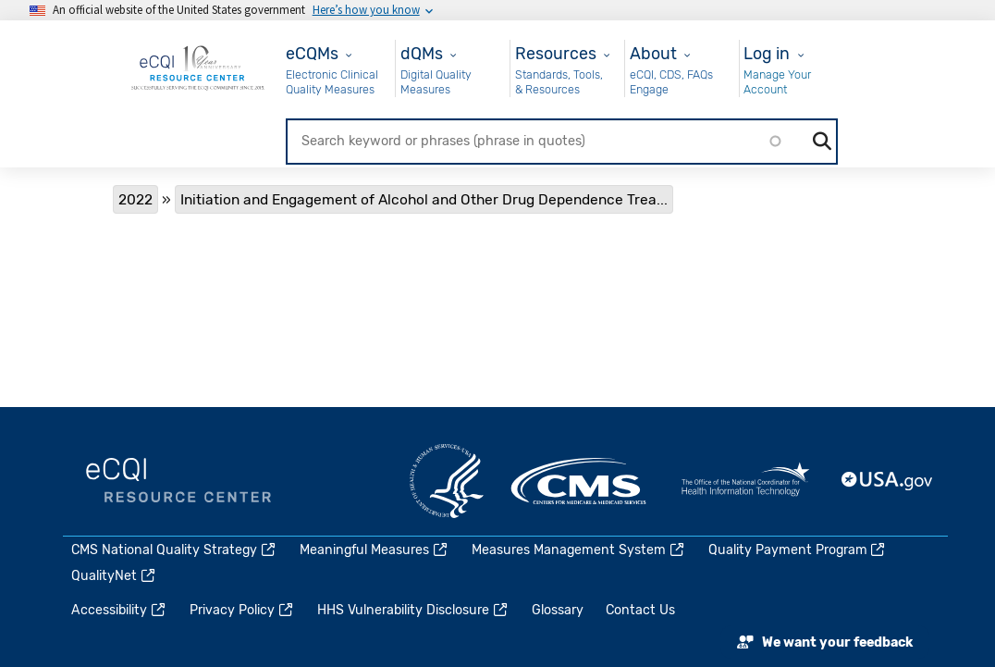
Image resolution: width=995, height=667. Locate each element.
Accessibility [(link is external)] (119, 610)
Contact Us (640, 610)
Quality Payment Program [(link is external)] (798, 550)
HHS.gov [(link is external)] (447, 481)
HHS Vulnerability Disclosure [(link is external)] (413, 610)
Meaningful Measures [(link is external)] (374, 550)
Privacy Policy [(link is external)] (242, 610)
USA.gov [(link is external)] (887, 481)
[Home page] (198, 67)
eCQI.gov (178, 481)
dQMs (421, 53)
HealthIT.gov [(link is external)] (745, 481)
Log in (766, 53)
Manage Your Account (777, 82)
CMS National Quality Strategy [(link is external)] (174, 550)
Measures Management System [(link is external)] (579, 550)
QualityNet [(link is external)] (114, 576)
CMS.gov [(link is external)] (579, 481)
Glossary (557, 610)
